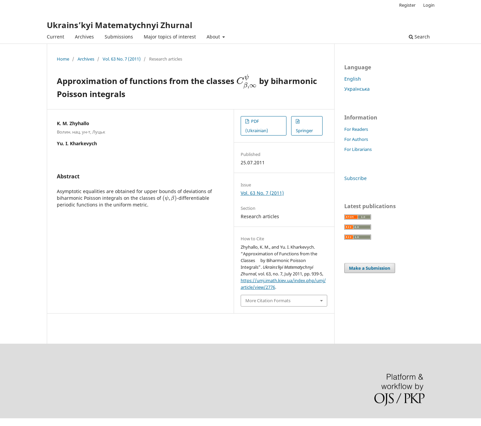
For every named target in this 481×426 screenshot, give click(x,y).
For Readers (356, 129)
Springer (304, 130)
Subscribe (355, 178)
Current (55, 36)
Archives (84, 36)
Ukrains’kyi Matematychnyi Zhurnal (119, 24)
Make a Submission (369, 268)
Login (429, 5)
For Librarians (358, 149)
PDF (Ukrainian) (256, 126)
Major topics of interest (170, 36)
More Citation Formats (267, 300)
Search (419, 36)
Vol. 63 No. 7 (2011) (122, 59)
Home (63, 59)
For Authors (356, 139)
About (214, 36)
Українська (357, 89)
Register (407, 5)
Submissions (119, 36)
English (352, 79)
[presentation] (246, 80)
